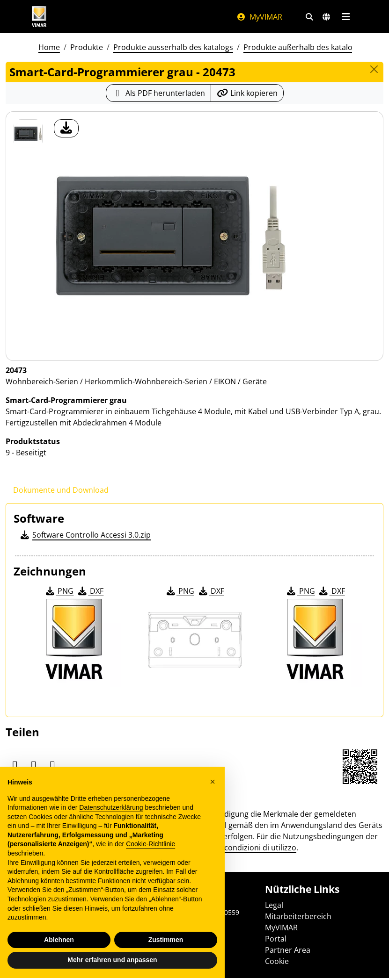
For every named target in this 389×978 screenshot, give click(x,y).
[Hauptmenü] (346, 16)
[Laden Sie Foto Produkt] (66, 128)
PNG (58, 591)
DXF (89, 591)
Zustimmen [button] (165, 939)
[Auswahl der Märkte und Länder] (326, 16)
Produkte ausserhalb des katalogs (173, 47)
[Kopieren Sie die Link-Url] (247, 93)
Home (49, 47)
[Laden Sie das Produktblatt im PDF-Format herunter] (158, 93)
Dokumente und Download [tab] (61, 490)
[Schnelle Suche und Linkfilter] (309, 16)
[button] (212, 781)
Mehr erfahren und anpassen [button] (112, 960)
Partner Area (287, 950)
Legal (274, 905)
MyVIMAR (259, 17)
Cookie (277, 961)
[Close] (374, 69)
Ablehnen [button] (59, 939)
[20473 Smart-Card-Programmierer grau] (28, 133)
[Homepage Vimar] (39, 16)
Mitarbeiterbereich (298, 916)
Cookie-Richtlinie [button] (150, 844)
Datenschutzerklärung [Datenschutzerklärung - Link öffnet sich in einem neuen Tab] (111, 807)
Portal (275, 939)
